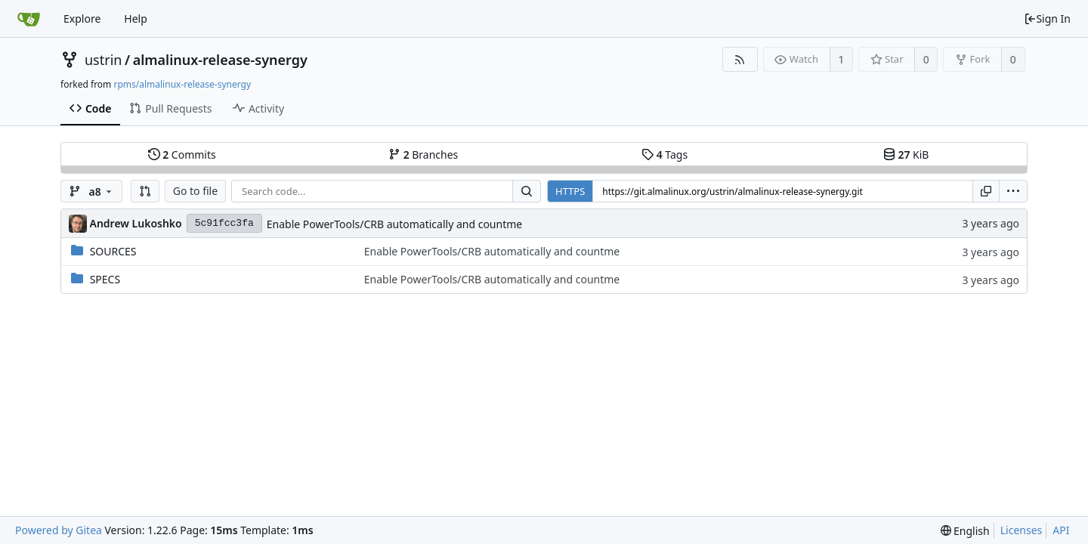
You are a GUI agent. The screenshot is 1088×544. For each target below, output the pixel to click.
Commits (182, 154)
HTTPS (570, 191)
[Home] (29, 18)
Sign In (1047, 18)
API (1060, 530)
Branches (423, 154)
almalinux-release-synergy (220, 59)
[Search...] (526, 191)
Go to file (195, 191)
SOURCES (113, 251)
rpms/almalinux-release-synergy (182, 84)
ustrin (103, 59)
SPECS (105, 279)
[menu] (1013, 191)
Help (135, 18)
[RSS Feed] (740, 59)
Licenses (1021, 530)
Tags (664, 154)
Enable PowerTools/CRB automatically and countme (394, 224)
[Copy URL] (986, 191)
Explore (81, 18)
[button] (145, 191)
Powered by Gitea (58, 530)
